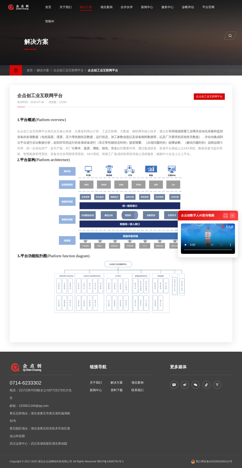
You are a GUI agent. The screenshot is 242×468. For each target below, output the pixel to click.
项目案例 (106, 7)
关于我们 (66, 7)
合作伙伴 (127, 7)
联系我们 (137, 390)
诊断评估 (188, 7)
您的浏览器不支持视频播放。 (208, 238)
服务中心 (167, 7)
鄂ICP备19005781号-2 (110, 461)
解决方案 (86, 7)
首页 (48, 7)
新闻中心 (147, 7)
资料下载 (117, 390)
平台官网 (208, 7)
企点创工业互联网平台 (57, 70)
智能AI (49, 21)
